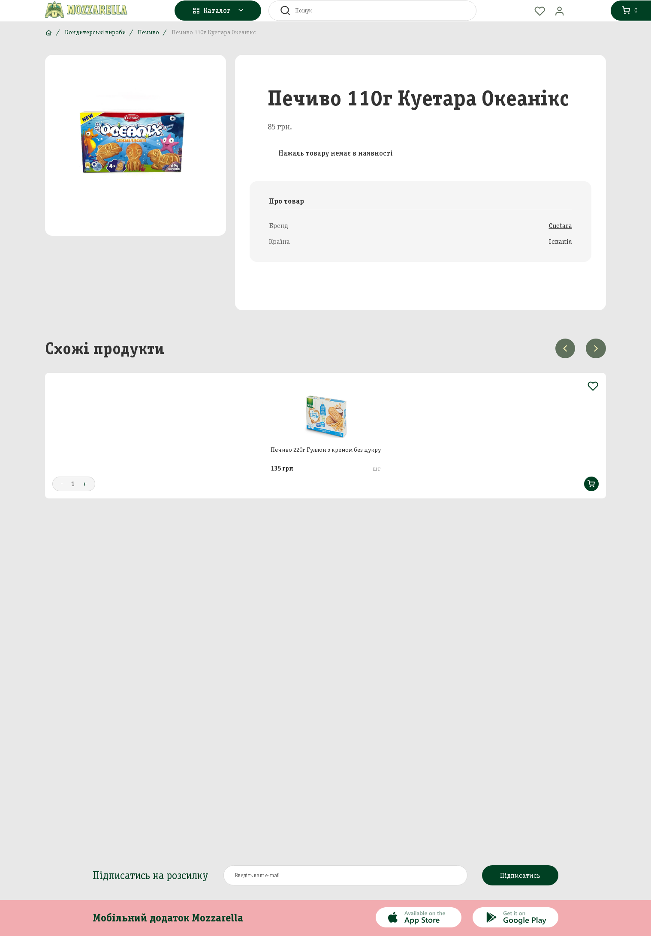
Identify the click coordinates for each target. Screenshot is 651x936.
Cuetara (560, 226)
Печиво (148, 32)
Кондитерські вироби (95, 32)
